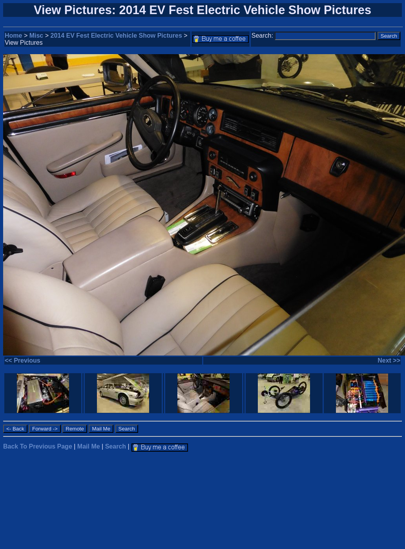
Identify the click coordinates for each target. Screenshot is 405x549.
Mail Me (88, 446)
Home (13, 35)
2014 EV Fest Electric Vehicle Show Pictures (116, 35)
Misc (36, 35)
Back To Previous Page (37, 446)
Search (115, 446)
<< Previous (22, 360)
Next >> (389, 360)
